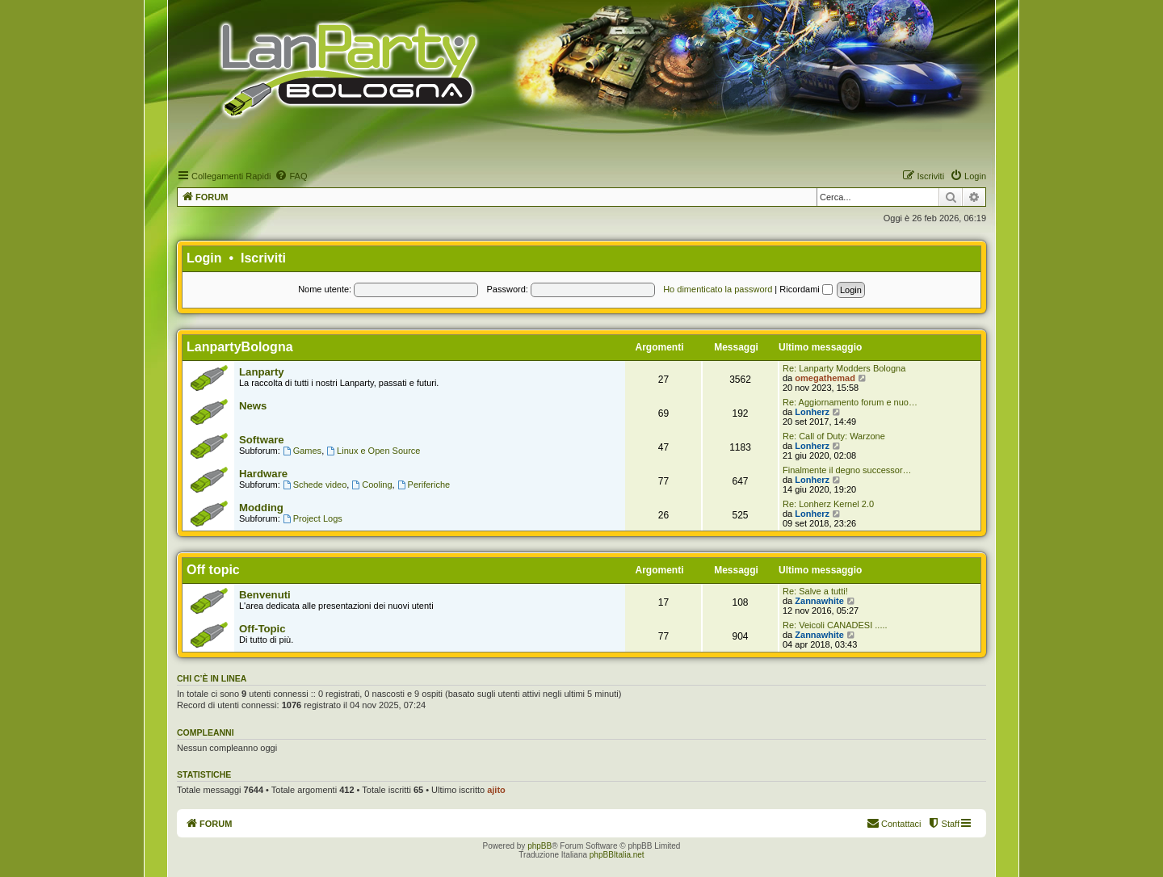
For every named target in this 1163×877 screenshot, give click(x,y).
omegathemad (825, 378)
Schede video (315, 484)
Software (261, 440)
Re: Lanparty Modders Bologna (844, 368)
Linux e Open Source (373, 450)
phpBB (539, 845)
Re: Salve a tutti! (815, 591)
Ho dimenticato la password (717, 289)
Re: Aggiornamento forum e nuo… (850, 402)
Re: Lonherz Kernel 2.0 (828, 504)
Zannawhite (819, 601)
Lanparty (261, 372)
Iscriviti (263, 258)
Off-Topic (262, 629)
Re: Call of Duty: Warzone (834, 436)
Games (302, 450)
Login (204, 258)
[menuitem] (291, 176)
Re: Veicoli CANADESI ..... (835, 625)
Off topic (213, 570)
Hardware (263, 474)
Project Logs (312, 518)
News (253, 406)
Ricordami (806, 289)
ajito (496, 790)
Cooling (371, 484)
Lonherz (812, 412)
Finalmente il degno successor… (847, 470)
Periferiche (423, 484)
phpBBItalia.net (617, 854)
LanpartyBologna (240, 347)
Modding (261, 507)
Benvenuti (265, 595)
